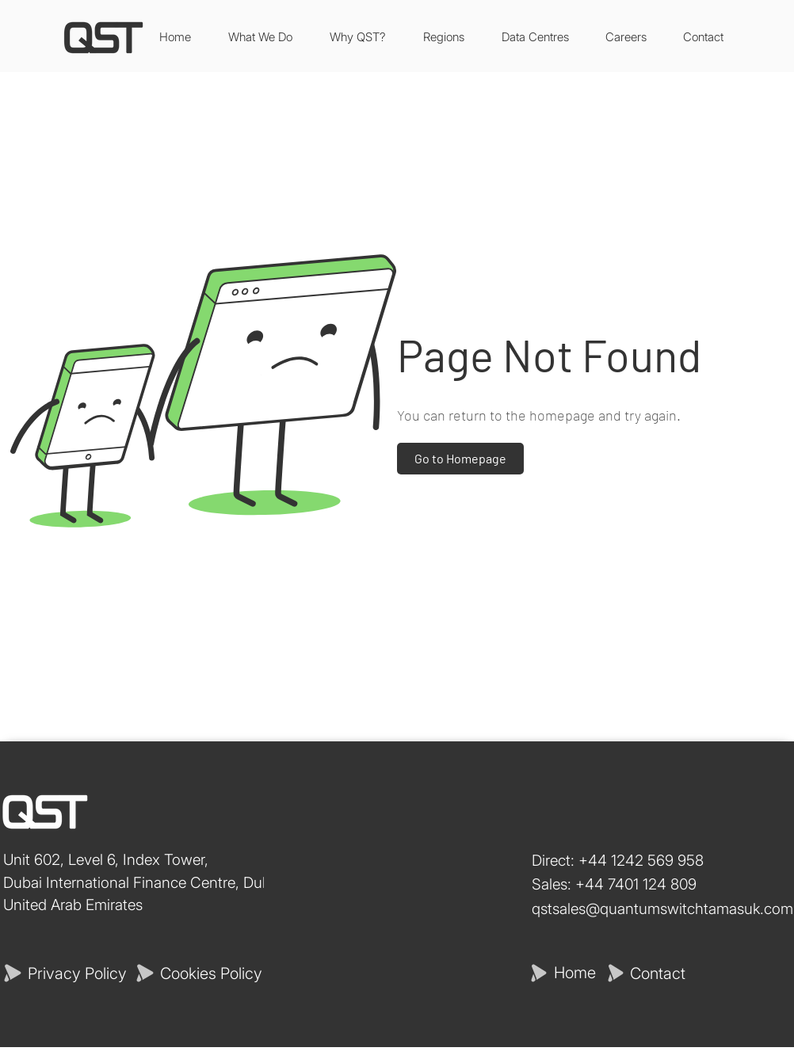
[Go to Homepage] (460, 458)
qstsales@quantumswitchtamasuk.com (662, 909)
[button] (535, 37)
